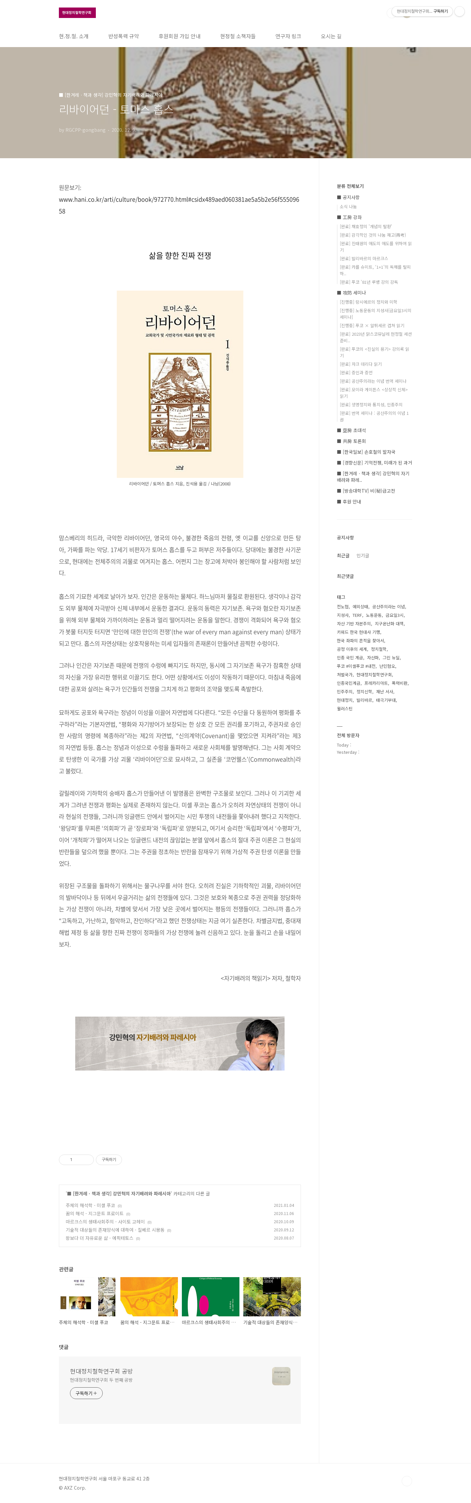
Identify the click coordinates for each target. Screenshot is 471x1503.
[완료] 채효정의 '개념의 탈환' (366, 226)
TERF (357, 615)
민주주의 (345, 691)
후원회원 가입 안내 (180, 36)
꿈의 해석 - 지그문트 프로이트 (95, 1213)
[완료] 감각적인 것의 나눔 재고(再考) (373, 235)
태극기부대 (386, 700)
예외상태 (360, 606)
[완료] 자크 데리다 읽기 (361, 364)
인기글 (363, 555)
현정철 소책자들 (238, 36)
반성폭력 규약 (123, 36)
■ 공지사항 (348, 197)
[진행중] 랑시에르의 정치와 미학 (368, 302)
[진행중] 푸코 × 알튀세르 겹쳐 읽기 (372, 325)
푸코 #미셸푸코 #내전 (356, 666)
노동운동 (374, 615)
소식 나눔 (348, 206)
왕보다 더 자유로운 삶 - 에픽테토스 (99, 1238)
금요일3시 (395, 615)
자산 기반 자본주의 (354, 623)
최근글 (343, 555)
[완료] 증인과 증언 (356, 372)
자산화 (373, 657)
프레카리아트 (376, 683)
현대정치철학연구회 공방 (101, 1371)
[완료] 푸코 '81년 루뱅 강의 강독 (369, 282)
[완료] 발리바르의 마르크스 (364, 258)
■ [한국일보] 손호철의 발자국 (366, 451)
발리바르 (364, 700)
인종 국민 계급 (350, 657)
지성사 (343, 615)
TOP (407, 1481)
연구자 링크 (288, 36)
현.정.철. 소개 (74, 36)
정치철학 (379, 649)
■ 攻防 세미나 (351, 292)
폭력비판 (400, 683)
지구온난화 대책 (389, 623)
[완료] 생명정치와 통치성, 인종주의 (371, 404)
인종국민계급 (348, 683)
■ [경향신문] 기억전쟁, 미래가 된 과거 (374, 462)
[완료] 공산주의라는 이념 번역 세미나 (373, 381)
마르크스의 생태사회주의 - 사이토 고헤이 (105, 1221)
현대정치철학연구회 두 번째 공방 (101, 1379)
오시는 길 (331, 36)
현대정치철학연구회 (374, 674)
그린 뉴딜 (391, 657)
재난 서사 (384, 691)
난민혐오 (387, 666)
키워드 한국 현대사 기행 (358, 632)
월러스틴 (345, 708)
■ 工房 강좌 (349, 217)
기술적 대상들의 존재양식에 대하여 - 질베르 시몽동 (115, 1229)
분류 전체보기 (350, 186)
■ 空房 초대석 (351, 430)
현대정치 (345, 700)
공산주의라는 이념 (388, 606)
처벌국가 (345, 674)
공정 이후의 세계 (352, 649)
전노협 (343, 606)
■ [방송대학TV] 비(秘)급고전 (366, 490)
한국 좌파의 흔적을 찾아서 (360, 640)
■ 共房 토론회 (351, 441)
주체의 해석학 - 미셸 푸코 (90, 1205)
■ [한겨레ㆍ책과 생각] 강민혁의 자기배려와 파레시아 (119, 1193)
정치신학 (364, 691)
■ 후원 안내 (349, 501)
